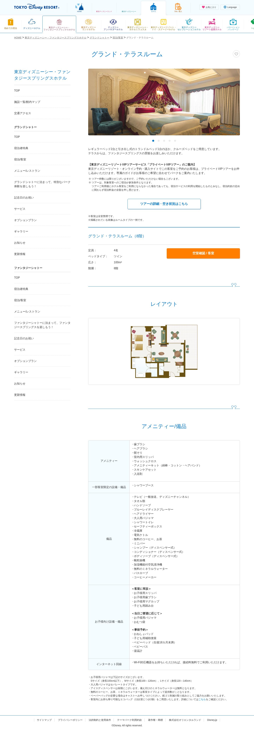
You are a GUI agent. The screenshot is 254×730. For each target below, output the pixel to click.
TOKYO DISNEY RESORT (36, 7)
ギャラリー (21, 231)
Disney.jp (212, 720)
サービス (19, 208)
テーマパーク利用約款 (129, 720)
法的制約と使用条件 (100, 720)
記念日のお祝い (24, 197)
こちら (202, 699)
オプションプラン (25, 220)
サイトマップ (44, 720)
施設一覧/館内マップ (27, 101)
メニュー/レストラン (27, 170)
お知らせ (19, 242)
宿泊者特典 (21, 148)
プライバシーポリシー (70, 720)
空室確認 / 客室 (203, 253)
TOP (17, 90)
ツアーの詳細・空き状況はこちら (164, 204)
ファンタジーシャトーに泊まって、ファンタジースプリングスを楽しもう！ (42, 325)
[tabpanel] (164, 104)
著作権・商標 (155, 720)
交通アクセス (22, 113)
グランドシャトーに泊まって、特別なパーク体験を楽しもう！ (42, 184)
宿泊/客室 (20, 159)
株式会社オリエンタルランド (185, 720)
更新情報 (19, 254)
